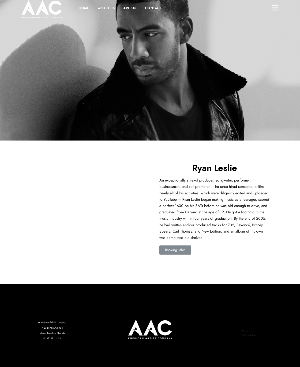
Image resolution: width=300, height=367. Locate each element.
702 (231, 225)
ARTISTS (129, 8)
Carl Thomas (182, 231)
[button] (175, 250)
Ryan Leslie (191, 199)
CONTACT (153, 8)
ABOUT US (106, 8)
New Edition (211, 231)
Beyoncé (243, 225)
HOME (84, 8)
